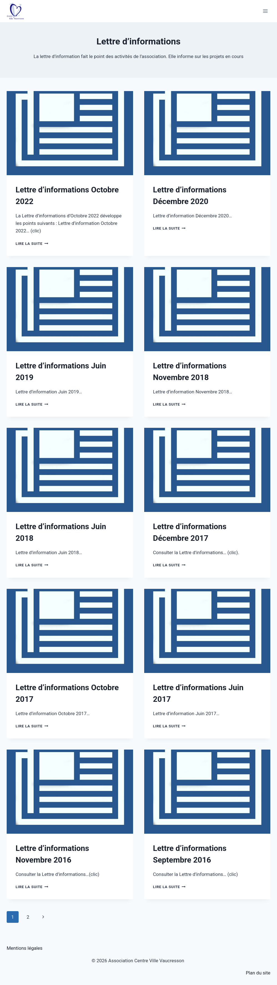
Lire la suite (32, 243)
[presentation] (70, 133)
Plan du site (258, 973)
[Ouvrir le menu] (265, 11)
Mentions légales (25, 948)
